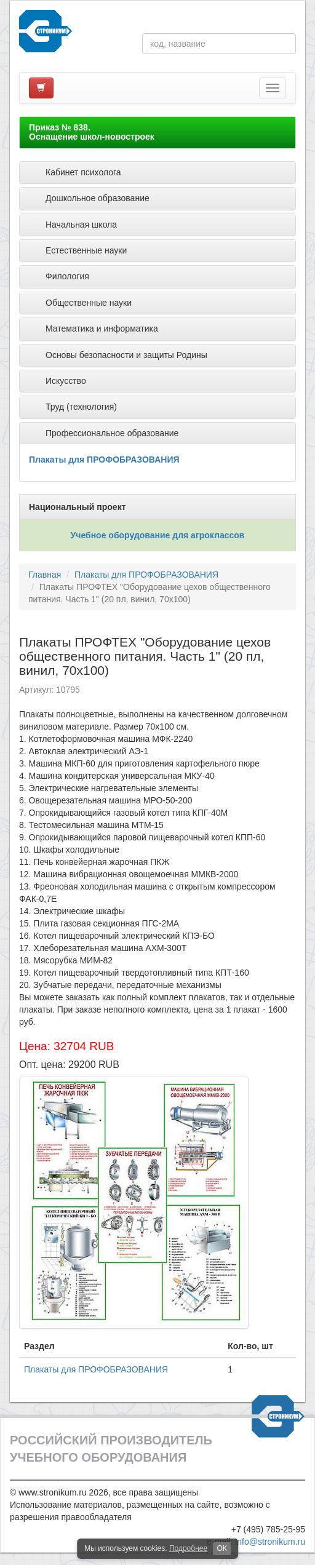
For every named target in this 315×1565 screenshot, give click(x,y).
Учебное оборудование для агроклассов (158, 535)
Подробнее (188, 1548)
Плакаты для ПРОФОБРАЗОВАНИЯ (104, 459)
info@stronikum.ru (270, 1542)
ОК (221, 1548)
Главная (44, 574)
